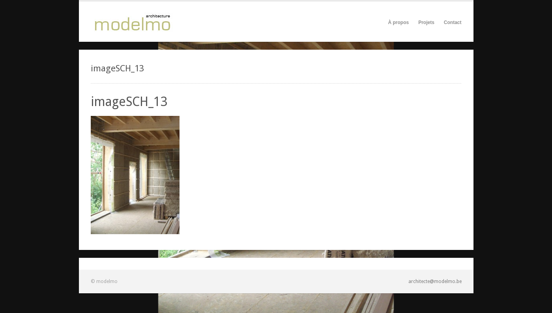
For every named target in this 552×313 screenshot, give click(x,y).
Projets (426, 23)
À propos (398, 22)
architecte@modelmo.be (435, 281)
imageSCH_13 (129, 101)
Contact (453, 22)
